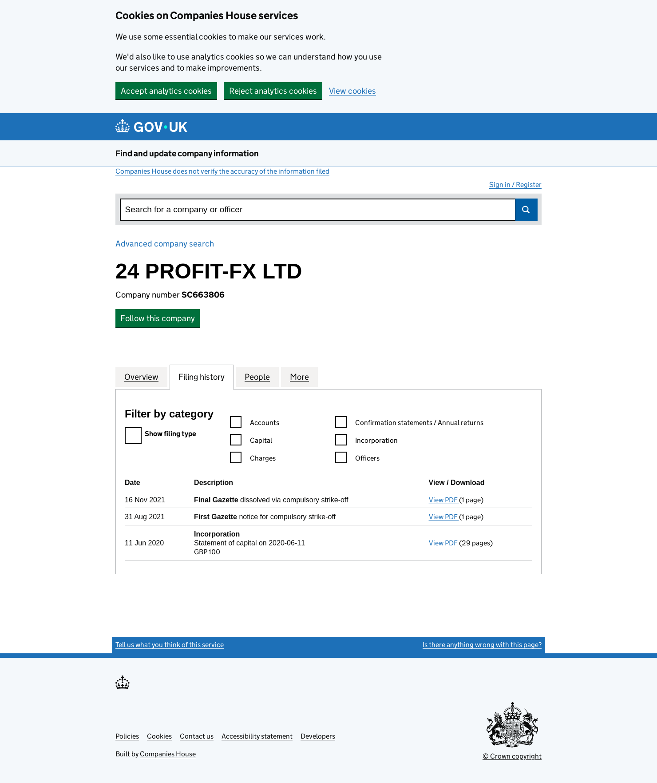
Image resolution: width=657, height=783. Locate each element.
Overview (141, 376)
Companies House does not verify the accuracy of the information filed (222, 171)
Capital (251, 441)
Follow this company (157, 318)
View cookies (352, 91)
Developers (318, 736)
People (257, 376)
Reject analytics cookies (273, 91)
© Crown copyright (512, 756)
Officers (357, 459)
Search (526, 210)
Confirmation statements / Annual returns (409, 423)
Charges (253, 459)
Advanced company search (164, 243)
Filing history (201, 376)
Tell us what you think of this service (169, 644)
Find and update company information (187, 153)
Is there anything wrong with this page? (482, 644)
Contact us (197, 736)
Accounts (254, 423)
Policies (127, 736)
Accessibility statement (257, 736)
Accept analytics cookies (166, 91)
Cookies (159, 736)
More (299, 376)
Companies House (168, 754)
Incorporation (366, 441)
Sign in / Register (515, 184)
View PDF (444, 500)
